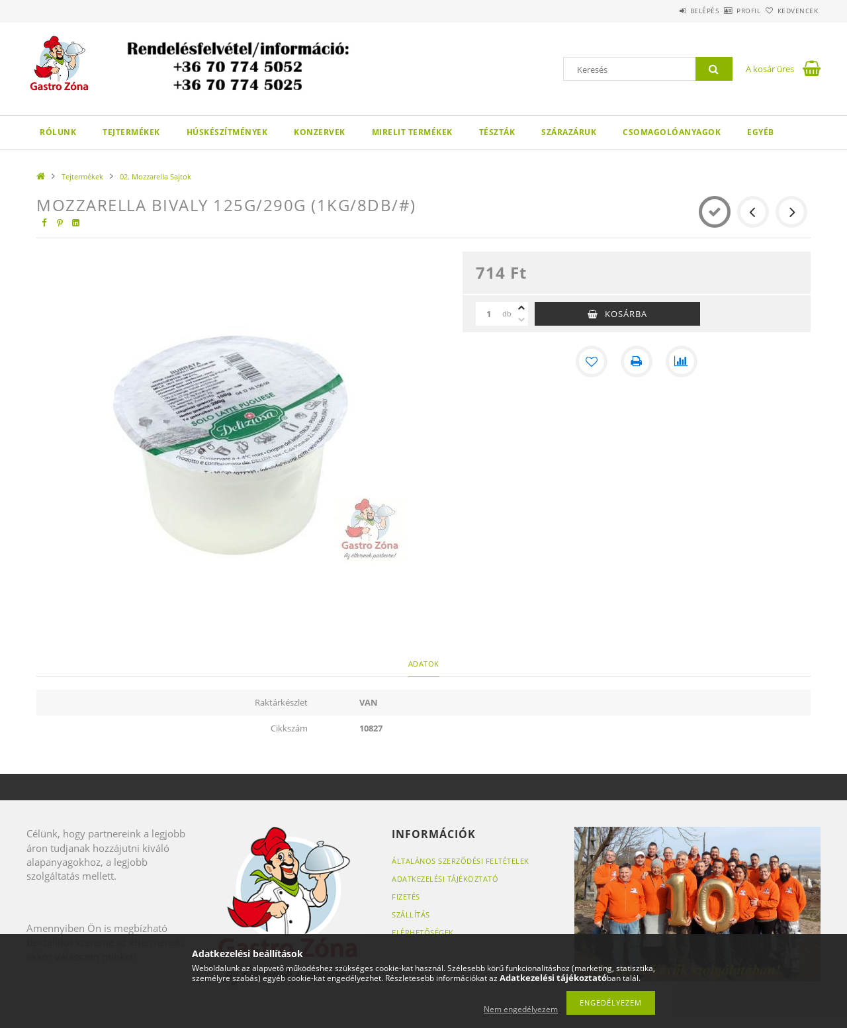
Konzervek (319, 132)
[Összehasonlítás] (681, 361)
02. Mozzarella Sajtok (155, 176)
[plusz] (521, 308)
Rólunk (58, 132)
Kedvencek (790, 10)
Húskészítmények (227, 132)
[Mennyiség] (489, 314)
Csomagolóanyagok (672, 132)
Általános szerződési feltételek (460, 861)
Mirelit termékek (412, 132)
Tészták (497, 132)
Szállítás (411, 914)
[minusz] (521, 320)
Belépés (667, 10)
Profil (726, 10)
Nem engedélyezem (521, 1009)
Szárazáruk (568, 132)
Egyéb (760, 132)
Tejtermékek (131, 132)
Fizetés (406, 897)
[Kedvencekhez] (591, 361)
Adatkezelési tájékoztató (445, 879)
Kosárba (626, 314)
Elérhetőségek (423, 932)
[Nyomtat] (636, 361)
